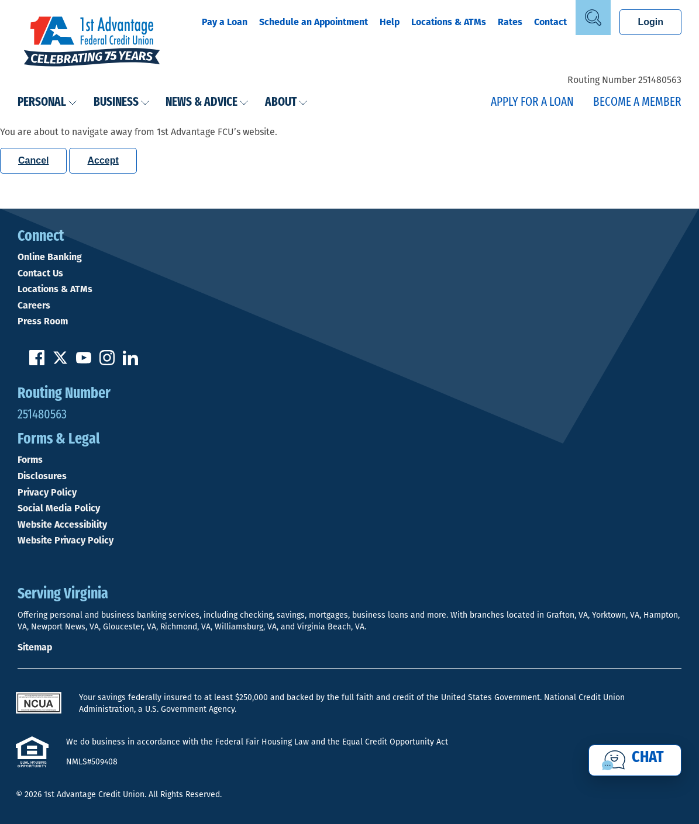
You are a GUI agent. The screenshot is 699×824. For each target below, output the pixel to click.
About (286, 102)
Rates (510, 21)
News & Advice (207, 102)
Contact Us (40, 273)
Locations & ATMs (448, 21)
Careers (34, 305)
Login (650, 22)
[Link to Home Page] (92, 43)
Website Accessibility (62, 525)
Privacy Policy (47, 492)
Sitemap (35, 647)
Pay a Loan (224, 21)
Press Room (43, 321)
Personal (47, 102)
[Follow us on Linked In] (130, 362)
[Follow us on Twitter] (60, 362)
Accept (102, 160)
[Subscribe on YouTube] (83, 362)
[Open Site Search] (593, 17)
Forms (30, 460)
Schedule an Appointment (313, 21)
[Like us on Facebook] (36, 362)
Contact (550, 21)
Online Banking (50, 257)
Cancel (33, 160)
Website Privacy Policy (65, 540)
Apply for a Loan (532, 102)
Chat (648, 758)
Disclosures (42, 476)
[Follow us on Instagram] (107, 362)
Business (122, 102)
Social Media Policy (59, 508)
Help (390, 21)
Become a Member (637, 102)
